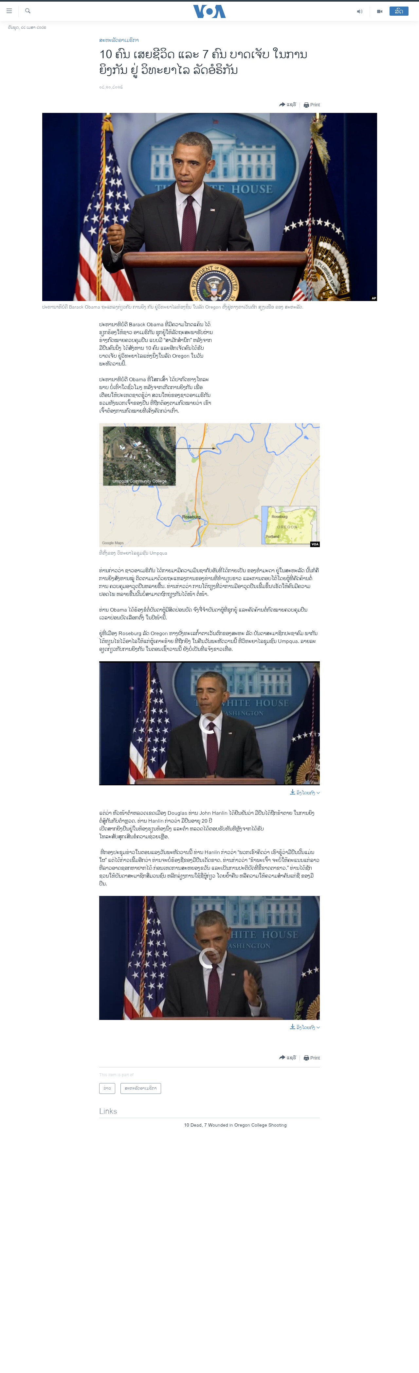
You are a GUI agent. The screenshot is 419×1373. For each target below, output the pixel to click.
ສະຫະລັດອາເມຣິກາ (119, 40)
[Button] (287, 105)
